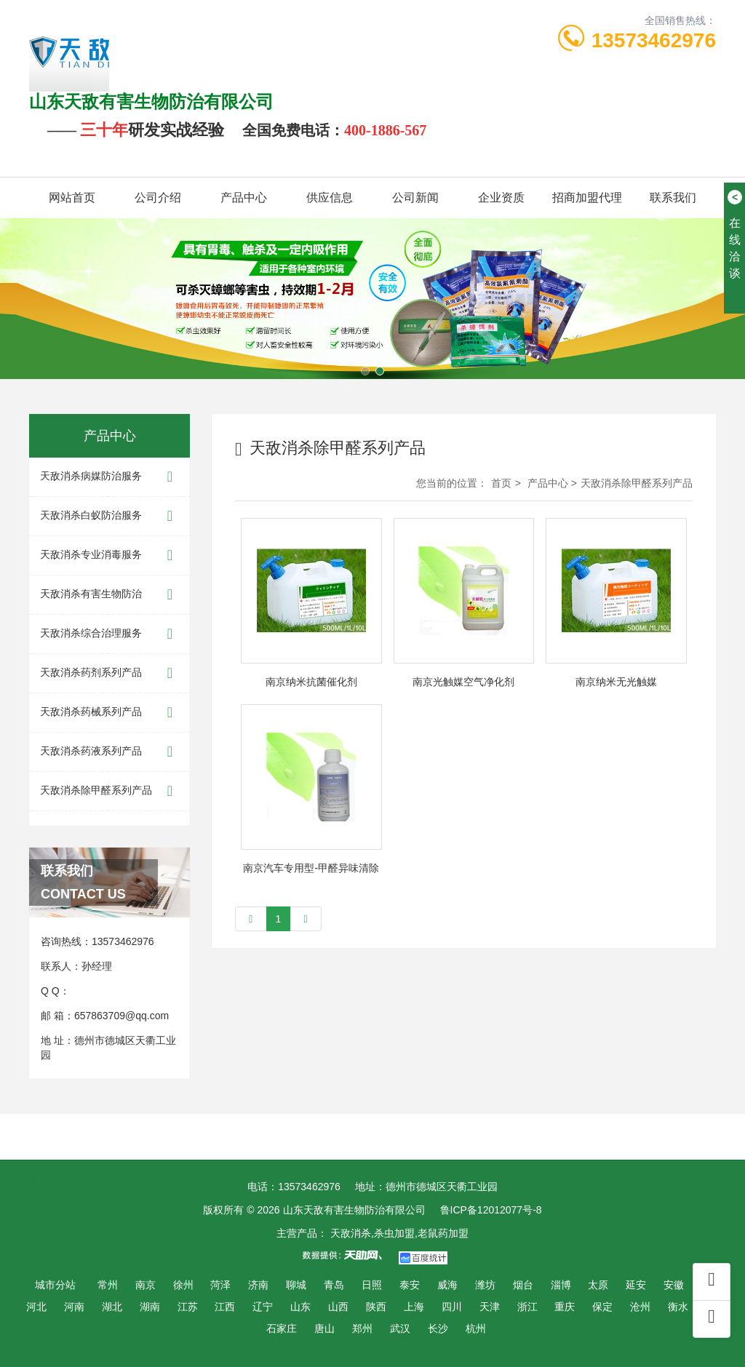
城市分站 (55, 1285)
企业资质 (501, 197)
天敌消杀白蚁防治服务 (109, 516)
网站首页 (72, 197)
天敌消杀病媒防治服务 (109, 477)
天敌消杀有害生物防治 (109, 594)
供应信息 (329, 197)
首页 (501, 483)
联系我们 (673, 197)
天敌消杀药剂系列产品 (109, 673)
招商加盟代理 (587, 197)
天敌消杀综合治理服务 (109, 634)
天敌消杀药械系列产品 (109, 712)
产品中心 (243, 197)
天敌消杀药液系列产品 (109, 752)
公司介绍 (158, 197)
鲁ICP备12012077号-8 (491, 1210)
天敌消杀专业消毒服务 (109, 555)
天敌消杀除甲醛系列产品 (109, 791)
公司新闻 (415, 197)
